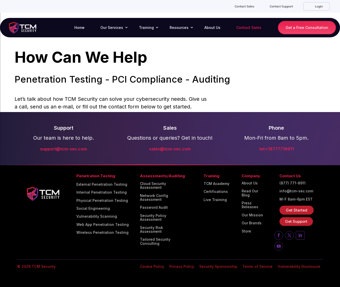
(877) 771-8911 (292, 183)
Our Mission (252, 215)
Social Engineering (93, 208)
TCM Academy (216, 184)
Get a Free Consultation (307, 27)
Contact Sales (244, 6)
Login (318, 6)
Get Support (296, 221)
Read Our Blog (250, 193)
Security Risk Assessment (151, 230)
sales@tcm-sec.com (170, 148)
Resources (179, 27)
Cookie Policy (152, 266)
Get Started (296, 210)
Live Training (215, 200)
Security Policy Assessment (153, 218)
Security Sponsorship (218, 266)
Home (79, 27)
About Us (212, 27)
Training (146, 27)
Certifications (216, 192)
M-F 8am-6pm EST (296, 199)
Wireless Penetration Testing (102, 232)
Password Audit (154, 207)
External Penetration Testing (101, 184)
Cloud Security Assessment (153, 186)
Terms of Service (257, 266)
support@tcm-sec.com (63, 148)
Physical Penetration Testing (102, 200)
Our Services (111, 27)
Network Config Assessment (154, 198)
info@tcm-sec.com (296, 191)
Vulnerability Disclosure (299, 266)
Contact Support (281, 6)
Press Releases (250, 205)
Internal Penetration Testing (101, 192)
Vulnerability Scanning (96, 216)
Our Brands (252, 223)
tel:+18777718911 (276, 148)
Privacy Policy (181, 266)
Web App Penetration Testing (102, 225)
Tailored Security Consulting (155, 241)
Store (246, 231)
